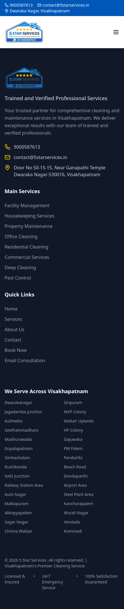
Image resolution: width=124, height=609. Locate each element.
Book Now (16, 350)
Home (11, 309)
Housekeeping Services (30, 216)
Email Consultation (25, 360)
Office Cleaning (21, 236)
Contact (13, 340)
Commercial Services (27, 257)
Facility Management (27, 205)
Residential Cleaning (27, 247)
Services (13, 319)
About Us (14, 329)
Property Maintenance (29, 226)
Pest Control (18, 278)
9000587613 (21, 5)
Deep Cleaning (20, 267)
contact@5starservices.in (65, 5)
